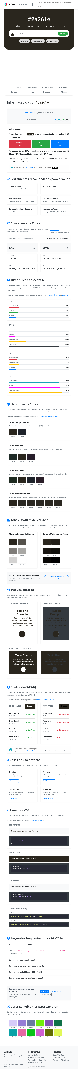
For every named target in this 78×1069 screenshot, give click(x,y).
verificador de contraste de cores (35, 751)
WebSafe (29, 167)
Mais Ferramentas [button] (66, 2)
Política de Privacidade (61, 1060)
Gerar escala (14, 781)
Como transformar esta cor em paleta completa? (26, 966)
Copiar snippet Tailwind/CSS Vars (57, 238)
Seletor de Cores (34, 1055)
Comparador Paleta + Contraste (49, 416)
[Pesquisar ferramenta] (24, 4)
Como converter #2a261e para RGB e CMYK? (25, 972)
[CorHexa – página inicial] (10, 4)
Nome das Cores (59, 1058)
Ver (62, 33)
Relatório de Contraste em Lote (45, 700)
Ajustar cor (30, 112)
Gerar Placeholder (45, 112)
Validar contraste (38, 41)
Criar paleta (13, 798)
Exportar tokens (52, 41)
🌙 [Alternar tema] (34, 4)
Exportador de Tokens (37, 820)
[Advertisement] (39, 69)
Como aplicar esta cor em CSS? (20, 945)
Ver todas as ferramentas (37, 1066)
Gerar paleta (24, 41)
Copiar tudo (54, 229)
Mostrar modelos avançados (60, 232)
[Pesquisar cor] (36, 33)
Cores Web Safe (58, 1055)
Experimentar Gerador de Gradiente (56, 578)
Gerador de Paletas (54, 295)
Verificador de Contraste (37, 1060)
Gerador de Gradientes (36, 1058)
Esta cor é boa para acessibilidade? (22, 960)
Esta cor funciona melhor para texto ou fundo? (26, 978)
